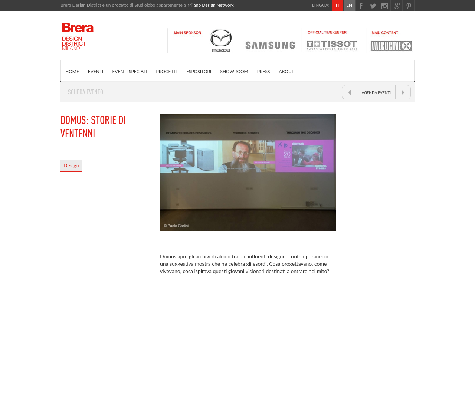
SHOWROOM (234, 71)
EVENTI (96, 71)
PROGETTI (166, 71)
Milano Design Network (210, 5)
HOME (72, 71)
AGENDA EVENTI (376, 92)
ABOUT (286, 71)
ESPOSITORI (198, 71)
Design (71, 165)
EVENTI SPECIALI (129, 71)
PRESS (263, 71)
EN (349, 5)
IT (338, 5)
